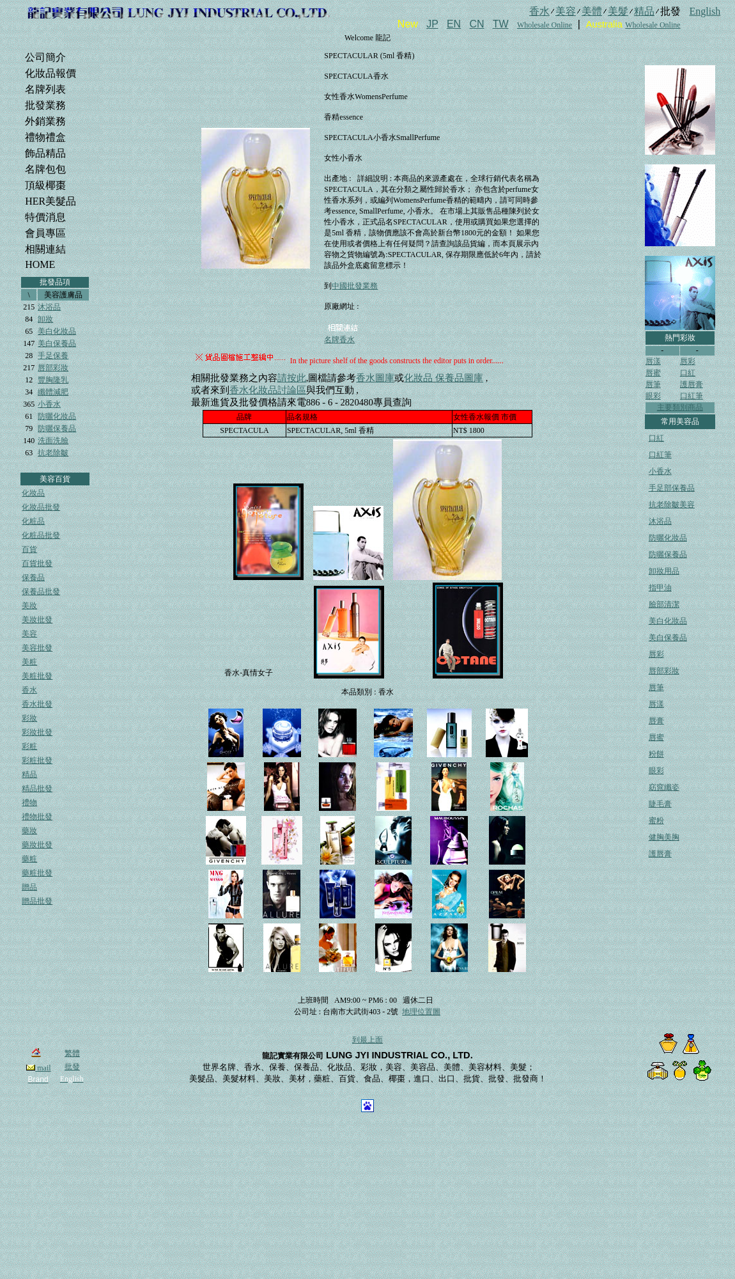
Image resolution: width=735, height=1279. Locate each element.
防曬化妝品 (57, 416)
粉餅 (656, 753)
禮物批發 (37, 816)
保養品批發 (41, 591)
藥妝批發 (37, 844)
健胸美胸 (664, 837)
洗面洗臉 (53, 440)
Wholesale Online (544, 24)
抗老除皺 (53, 452)
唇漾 (653, 361)
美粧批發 (37, 675)
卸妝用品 (664, 571)
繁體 (72, 1053)
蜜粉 (656, 820)
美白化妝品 (57, 331)
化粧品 (33, 521)
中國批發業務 (355, 285)
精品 (29, 774)
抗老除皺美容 (672, 504)
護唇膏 (691, 384)
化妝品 (33, 493)
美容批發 (37, 647)
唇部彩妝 (53, 367)
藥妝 (29, 830)
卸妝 (45, 319)
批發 (72, 1066)
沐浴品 (49, 306)
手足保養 (53, 355)
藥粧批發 (37, 872)
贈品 (29, 887)
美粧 (29, 661)
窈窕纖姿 (664, 787)
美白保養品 (57, 343)
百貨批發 (37, 563)
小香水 (49, 404)
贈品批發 (37, 901)
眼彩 (653, 395)
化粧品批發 (41, 535)
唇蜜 (653, 372)
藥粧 (29, 858)
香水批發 (37, 704)
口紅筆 (691, 395)
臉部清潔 (664, 604)
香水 (29, 690)
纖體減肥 (53, 392)
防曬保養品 (57, 428)
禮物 (29, 802)
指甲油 (660, 587)
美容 (29, 633)
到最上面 (367, 1039)
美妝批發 (37, 619)
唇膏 (656, 720)
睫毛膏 (660, 803)
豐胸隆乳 (53, 379)
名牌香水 (339, 339)
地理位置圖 (421, 1011)
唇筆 (653, 384)
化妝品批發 (41, 507)
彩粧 (29, 746)
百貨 (29, 549)
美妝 (29, 605)
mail (38, 1067)
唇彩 (687, 361)
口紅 (687, 372)
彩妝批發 (37, 732)
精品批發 (37, 788)
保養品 (33, 577)
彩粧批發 (37, 760)
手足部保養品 (672, 487)
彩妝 (29, 718)
